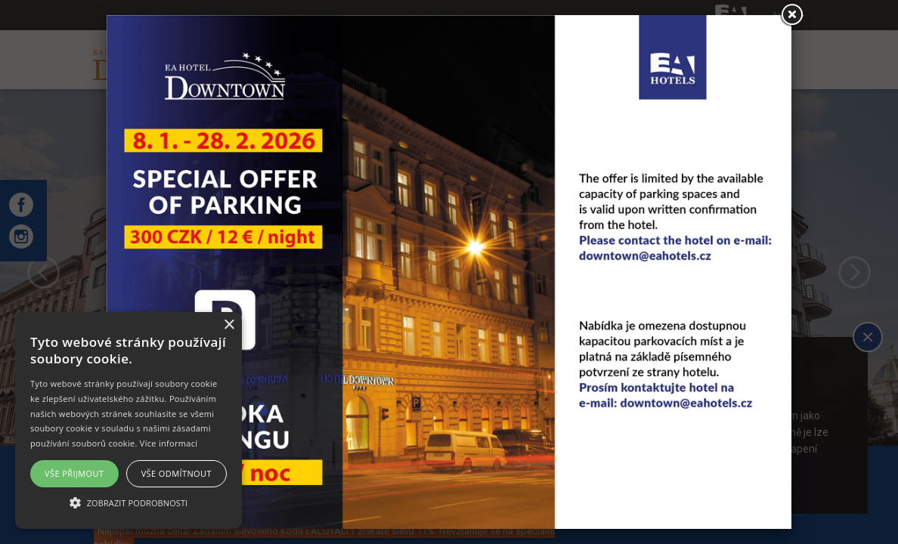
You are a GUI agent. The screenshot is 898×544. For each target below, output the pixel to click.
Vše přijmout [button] (74, 473)
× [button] (228, 325)
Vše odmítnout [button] (176, 473)
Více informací (169, 443)
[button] (128, 502)
